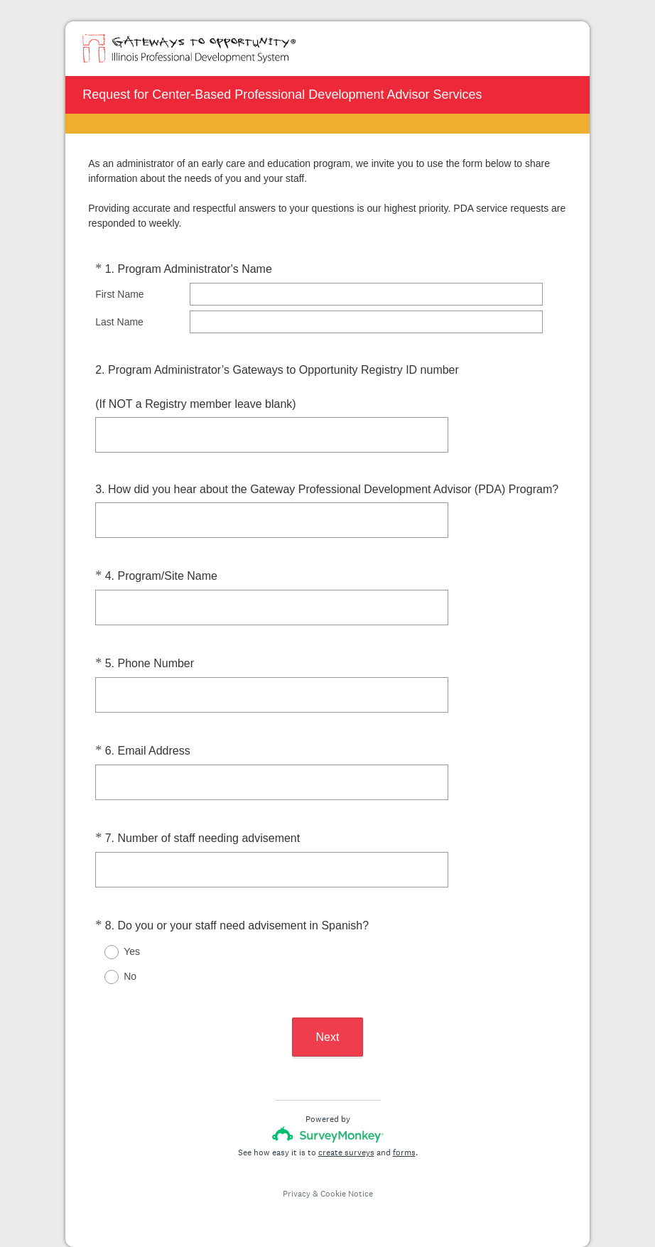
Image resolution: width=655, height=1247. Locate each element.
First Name (119, 294)
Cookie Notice (346, 1193)
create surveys (346, 1152)
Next (328, 1037)
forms (404, 1152)
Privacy (296, 1193)
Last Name (119, 322)
